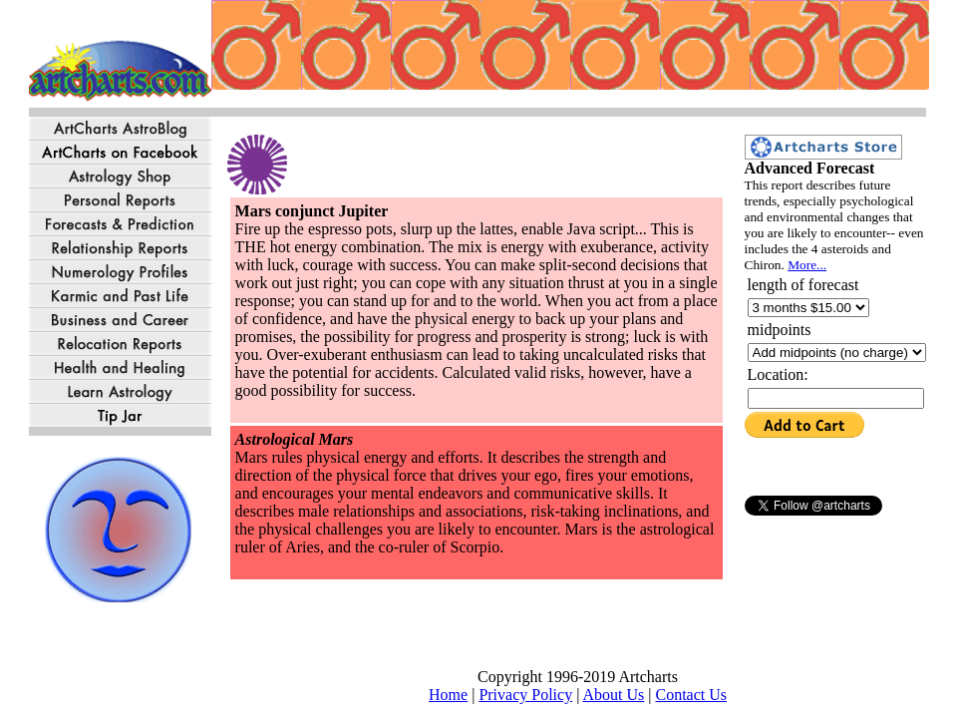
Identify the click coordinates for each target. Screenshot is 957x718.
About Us (613, 694)
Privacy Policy (525, 694)
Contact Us (691, 694)
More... (807, 264)
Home (448, 694)
